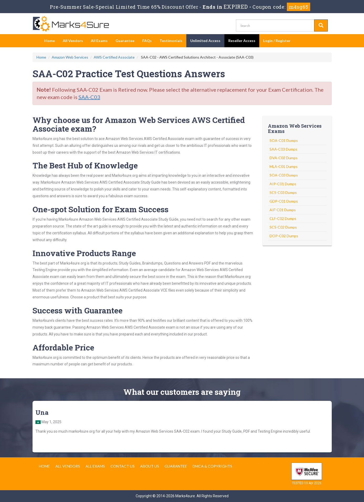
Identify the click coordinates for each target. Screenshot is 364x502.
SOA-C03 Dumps (284, 175)
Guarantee (124, 40)
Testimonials (171, 40)
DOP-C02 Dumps (284, 236)
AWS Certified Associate (114, 57)
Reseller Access (241, 40)
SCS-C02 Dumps (283, 227)
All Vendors (73, 40)
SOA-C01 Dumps (284, 140)
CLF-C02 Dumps (283, 218)
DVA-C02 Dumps (284, 158)
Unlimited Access (205, 40)
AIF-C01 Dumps (283, 210)
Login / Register (277, 40)
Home (49, 40)
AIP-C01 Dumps (283, 184)
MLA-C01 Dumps (284, 166)
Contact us (122, 466)
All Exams (99, 40)
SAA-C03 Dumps (283, 149)
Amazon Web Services (70, 57)
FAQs (147, 40)
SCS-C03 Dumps (283, 192)
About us (149, 466)
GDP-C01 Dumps (284, 201)
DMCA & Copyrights (212, 466)
